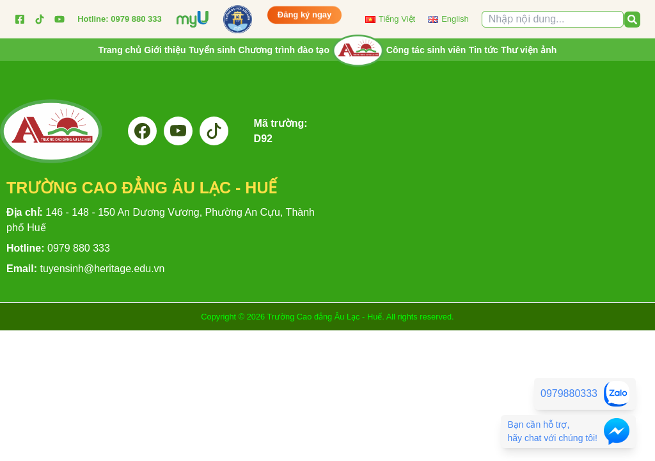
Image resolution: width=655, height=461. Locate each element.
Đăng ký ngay (305, 14)
